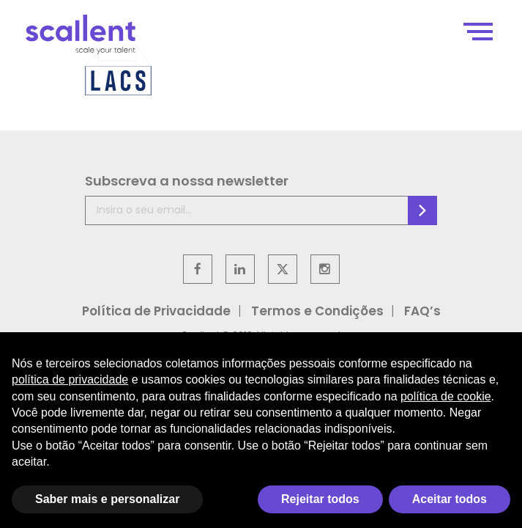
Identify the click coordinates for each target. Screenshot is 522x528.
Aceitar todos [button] (449, 499)
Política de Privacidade (156, 311)
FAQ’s (422, 311)
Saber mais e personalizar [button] (107, 499)
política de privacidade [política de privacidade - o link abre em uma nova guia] (70, 379)
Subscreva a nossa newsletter (186, 180)
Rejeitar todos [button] (320, 499)
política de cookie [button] (445, 396)
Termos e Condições (317, 311)
